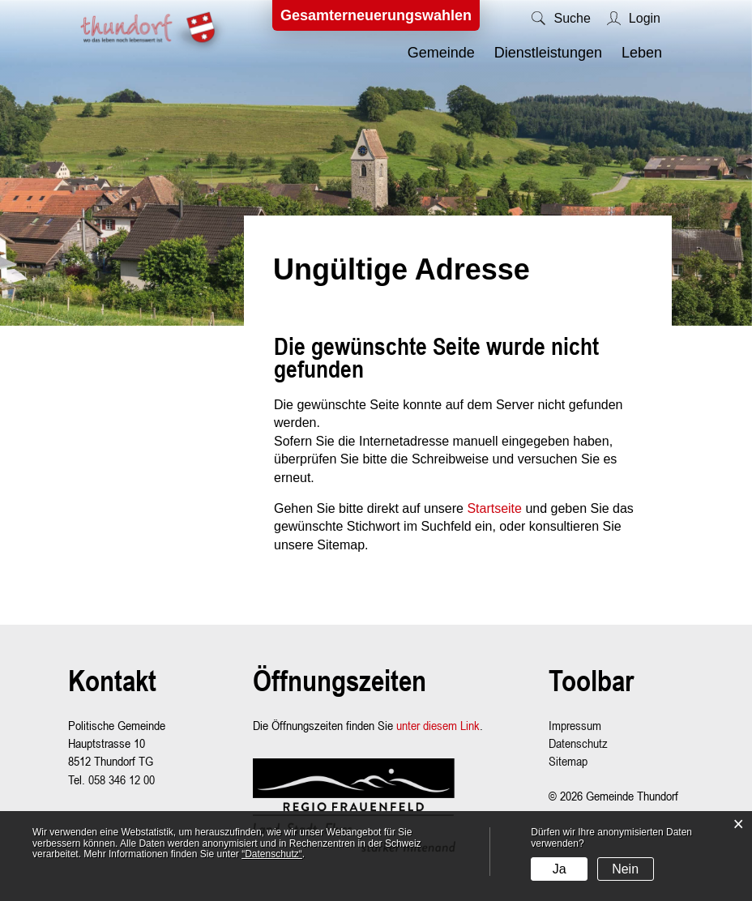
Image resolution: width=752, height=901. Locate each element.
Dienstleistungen (548, 53)
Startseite (494, 508)
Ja (559, 869)
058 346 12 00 (121, 779)
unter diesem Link (438, 725)
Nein (625, 869)
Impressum (575, 725)
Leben (642, 53)
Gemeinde (441, 53)
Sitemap (568, 761)
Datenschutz (578, 743)
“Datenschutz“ (271, 854)
